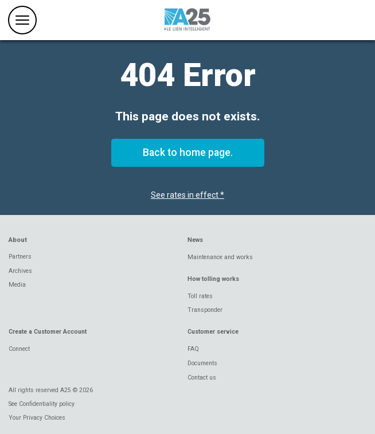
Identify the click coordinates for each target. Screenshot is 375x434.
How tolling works (213, 279)
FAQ (193, 349)
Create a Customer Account (48, 331)
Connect (19, 349)
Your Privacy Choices (37, 417)
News (195, 240)
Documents (202, 363)
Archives (20, 271)
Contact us (202, 377)
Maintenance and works (220, 257)
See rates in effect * (187, 195)
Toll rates (200, 296)
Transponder (205, 310)
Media (17, 284)
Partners (20, 256)
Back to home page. (188, 152)
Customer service (213, 331)
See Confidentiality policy (42, 404)
